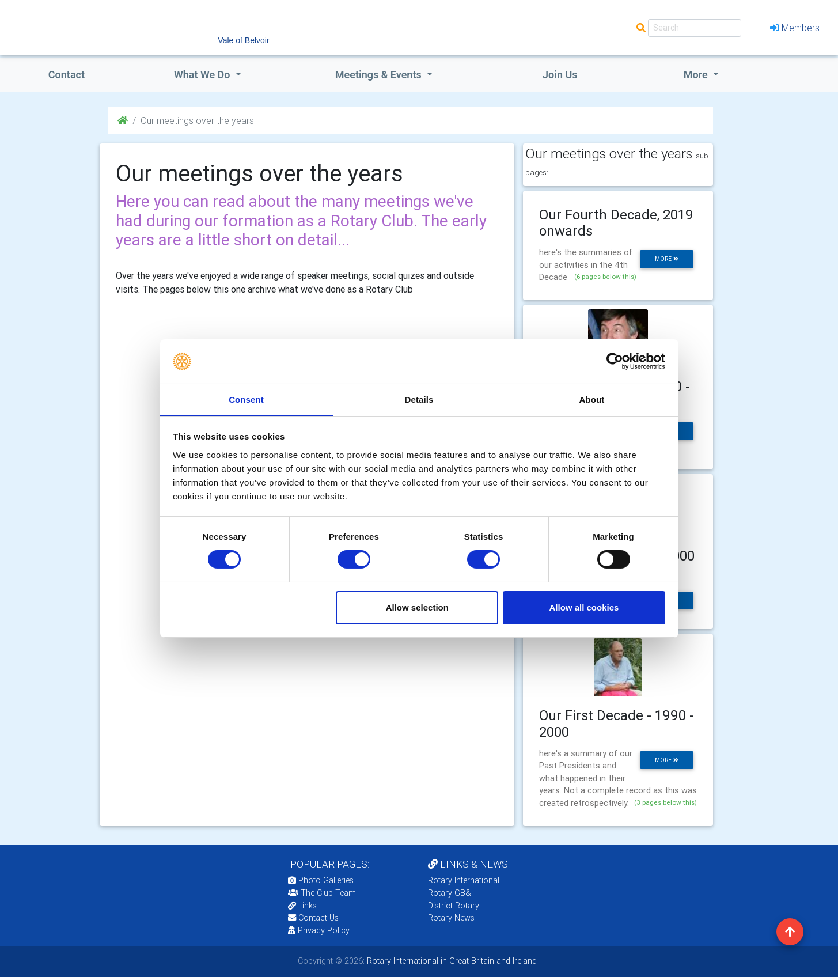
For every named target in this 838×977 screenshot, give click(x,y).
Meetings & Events (379, 75)
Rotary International (463, 880)
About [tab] (592, 399)
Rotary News (451, 917)
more (666, 259)
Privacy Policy (319, 930)
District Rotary (453, 905)
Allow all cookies (584, 607)
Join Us (560, 75)
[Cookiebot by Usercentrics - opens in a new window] (614, 361)
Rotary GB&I (450, 893)
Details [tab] (419, 399)
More (697, 75)
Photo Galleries (321, 880)
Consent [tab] (246, 399)
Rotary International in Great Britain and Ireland (451, 961)
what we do (203, 75)
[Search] (694, 28)
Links (302, 905)
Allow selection (417, 607)
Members (795, 27)
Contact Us (313, 917)
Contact (66, 75)
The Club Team (322, 893)
